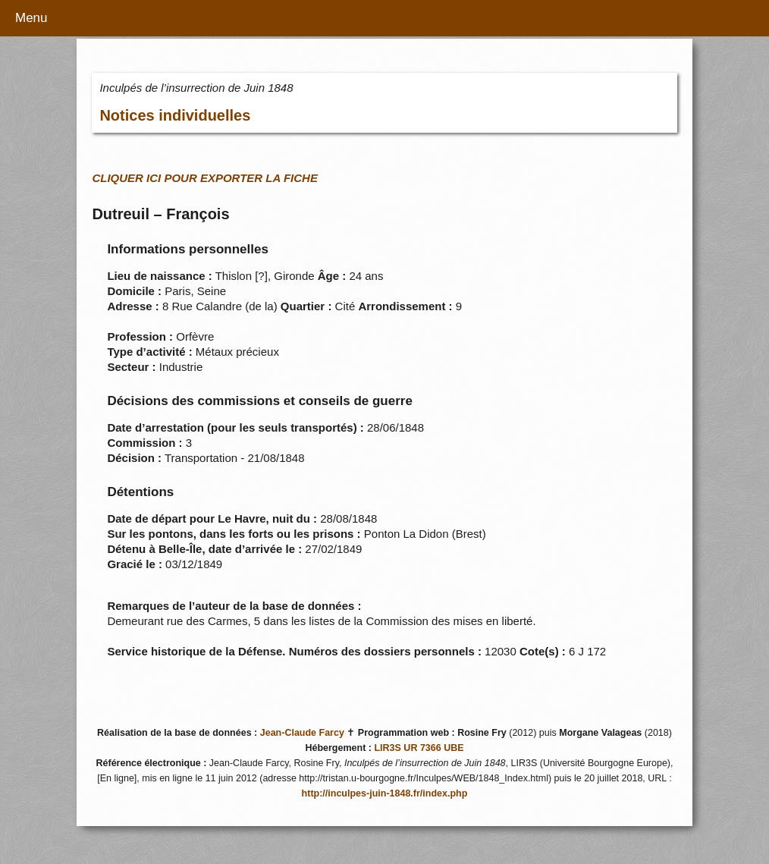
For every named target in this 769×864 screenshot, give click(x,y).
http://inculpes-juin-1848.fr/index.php (385, 793)
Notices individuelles (174, 115)
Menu (31, 18)
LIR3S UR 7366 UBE (418, 748)
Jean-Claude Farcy (302, 732)
